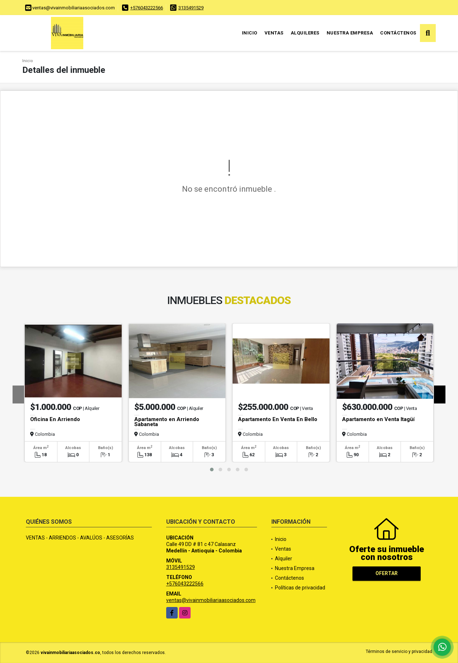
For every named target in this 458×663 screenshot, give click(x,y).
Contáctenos (398, 33)
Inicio (249, 33)
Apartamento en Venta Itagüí (378, 419)
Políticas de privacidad (300, 587)
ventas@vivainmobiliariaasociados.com (211, 600)
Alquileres (305, 33)
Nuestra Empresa (350, 33)
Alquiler (283, 558)
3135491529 (191, 7)
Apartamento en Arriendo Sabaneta (166, 422)
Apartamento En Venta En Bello (277, 419)
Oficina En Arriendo (55, 419)
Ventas (274, 33)
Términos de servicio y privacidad (399, 651)
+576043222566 (146, 7)
